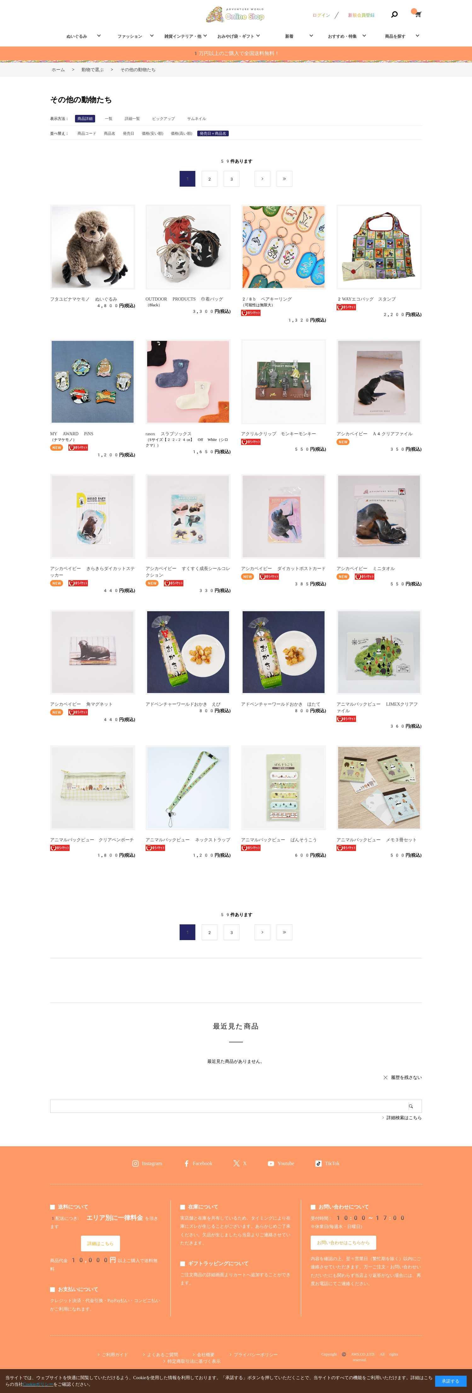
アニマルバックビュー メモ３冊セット (377, 839)
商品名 (109, 133)
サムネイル (196, 118)
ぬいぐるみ (76, 36)
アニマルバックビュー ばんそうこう (279, 839)
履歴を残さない (406, 1077)
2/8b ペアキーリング (266, 299)
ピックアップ (163, 118)
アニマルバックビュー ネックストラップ (188, 839)
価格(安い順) (152, 133)
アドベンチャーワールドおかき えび (183, 704)
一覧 (108, 118)
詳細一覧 (132, 118)
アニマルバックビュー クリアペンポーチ (92, 839)
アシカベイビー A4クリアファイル (374, 433)
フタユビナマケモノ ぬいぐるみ (83, 299)
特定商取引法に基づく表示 (194, 1361)
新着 (289, 36)
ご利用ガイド (115, 1354)
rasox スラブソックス (169, 433)
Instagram (152, 1163)
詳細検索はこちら (404, 1117)
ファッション (130, 36)
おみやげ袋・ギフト (235, 36)
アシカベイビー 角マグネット (81, 704)
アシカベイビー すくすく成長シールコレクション (188, 572)
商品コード (87, 133)
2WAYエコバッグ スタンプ (366, 299)
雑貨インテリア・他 (182, 36)
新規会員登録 (361, 15)
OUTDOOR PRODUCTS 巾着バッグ (184, 299)
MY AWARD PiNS (71, 433)
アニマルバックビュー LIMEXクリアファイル (377, 707)
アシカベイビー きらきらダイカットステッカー (92, 572)
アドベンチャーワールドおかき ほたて (280, 704)
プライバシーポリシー (256, 1354)
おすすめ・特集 (342, 36)
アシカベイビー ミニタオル (366, 568)
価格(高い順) (181, 133)
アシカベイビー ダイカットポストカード (283, 568)
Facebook (202, 1163)
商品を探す (395, 36)
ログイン (321, 15)
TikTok (332, 1163)
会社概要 (206, 1354)
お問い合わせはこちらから (343, 1242)
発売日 (128, 133)
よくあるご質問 (162, 1354)
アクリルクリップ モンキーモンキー (278, 433)
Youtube (285, 1163)
